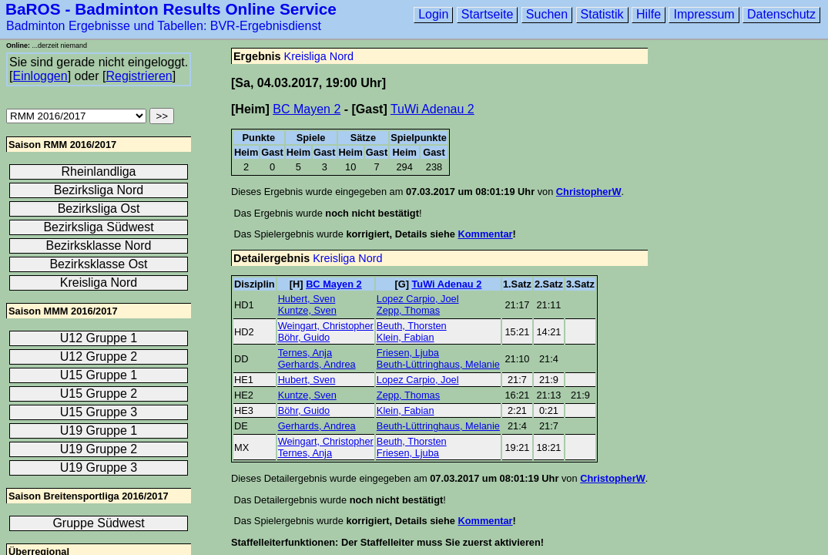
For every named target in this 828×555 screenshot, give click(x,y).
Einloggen (39, 75)
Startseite (487, 14)
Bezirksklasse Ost (98, 264)
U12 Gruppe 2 (99, 356)
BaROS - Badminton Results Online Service (171, 9)
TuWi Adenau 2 (432, 109)
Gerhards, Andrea (317, 364)
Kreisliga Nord (319, 56)
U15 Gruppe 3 (99, 412)
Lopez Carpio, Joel (418, 298)
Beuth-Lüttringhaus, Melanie (438, 364)
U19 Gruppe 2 (99, 449)
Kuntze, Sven (307, 310)
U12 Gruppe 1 (99, 338)
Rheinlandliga (99, 171)
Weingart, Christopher (326, 325)
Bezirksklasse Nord (99, 245)
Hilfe (648, 14)
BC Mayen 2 (306, 109)
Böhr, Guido (304, 337)
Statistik (602, 14)
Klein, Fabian (405, 337)
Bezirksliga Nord (98, 190)
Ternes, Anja (305, 352)
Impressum (703, 14)
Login (433, 14)
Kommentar (485, 234)
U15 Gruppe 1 (99, 375)
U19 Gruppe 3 (99, 467)
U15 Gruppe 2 (99, 393)
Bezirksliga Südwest (98, 227)
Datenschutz (781, 14)
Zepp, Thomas (408, 310)
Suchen (547, 14)
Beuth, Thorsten (412, 325)
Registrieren (139, 75)
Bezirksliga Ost (99, 208)
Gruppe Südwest (98, 523)
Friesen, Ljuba (408, 352)
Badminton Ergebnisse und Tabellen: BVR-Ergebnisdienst (163, 25)
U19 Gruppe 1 (99, 430)
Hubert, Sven (307, 298)
